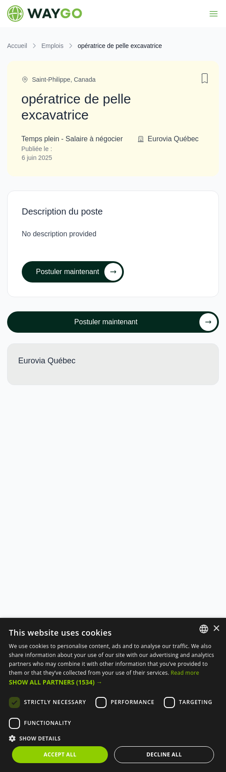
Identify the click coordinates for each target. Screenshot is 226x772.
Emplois (52, 45)
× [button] (216, 628)
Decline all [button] (164, 754)
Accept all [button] (60, 754)
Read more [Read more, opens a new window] (185, 672)
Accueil (17, 45)
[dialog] (113, 695)
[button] (113, 682)
